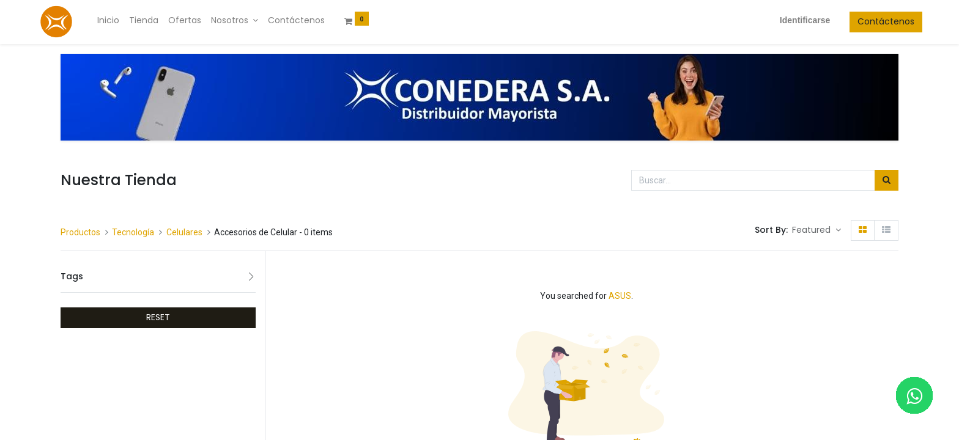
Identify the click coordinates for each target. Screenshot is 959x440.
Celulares (184, 232)
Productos (80, 232)
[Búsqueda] (886, 180)
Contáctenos (862, 21)
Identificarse (780, 20)
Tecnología (133, 232)
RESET (158, 317)
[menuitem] (132, 21)
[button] (816, 230)
